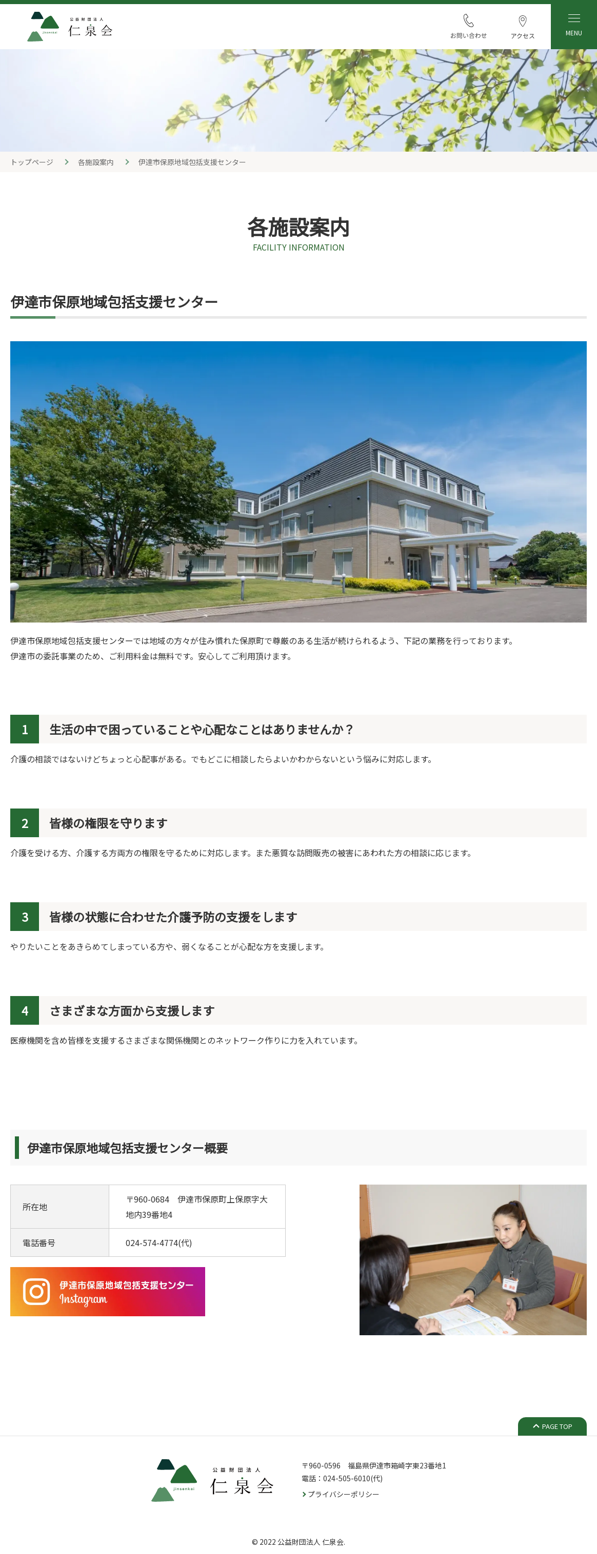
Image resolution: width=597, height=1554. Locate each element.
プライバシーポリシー (344, 1494)
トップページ (31, 162)
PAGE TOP (557, 1426)
